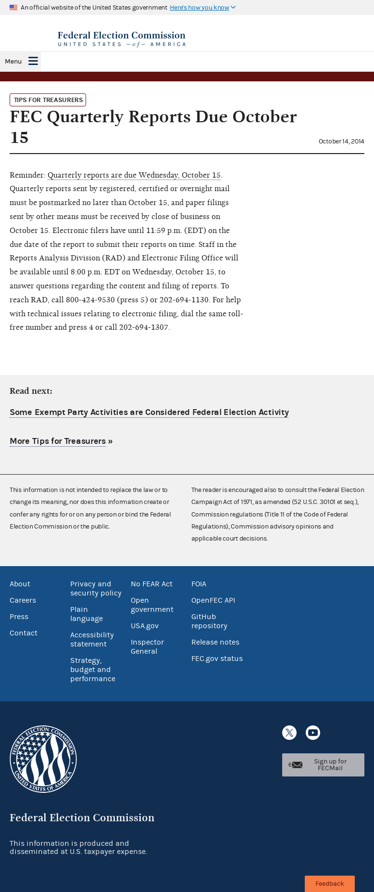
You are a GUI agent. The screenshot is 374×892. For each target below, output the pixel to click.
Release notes (215, 642)
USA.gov (145, 625)
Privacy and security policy (96, 588)
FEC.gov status (217, 658)
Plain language (86, 614)
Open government (152, 605)
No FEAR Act (152, 584)
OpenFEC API (213, 600)
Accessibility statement (92, 639)
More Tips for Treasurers (58, 441)
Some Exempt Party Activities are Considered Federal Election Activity (149, 412)
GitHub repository (209, 621)
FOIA (198, 584)
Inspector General (147, 647)
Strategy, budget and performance (92, 669)
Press (19, 616)
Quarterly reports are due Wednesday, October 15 (134, 175)
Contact (23, 633)
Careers (23, 600)
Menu (13, 61)
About (20, 584)
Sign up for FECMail (330, 765)
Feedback (329, 884)
